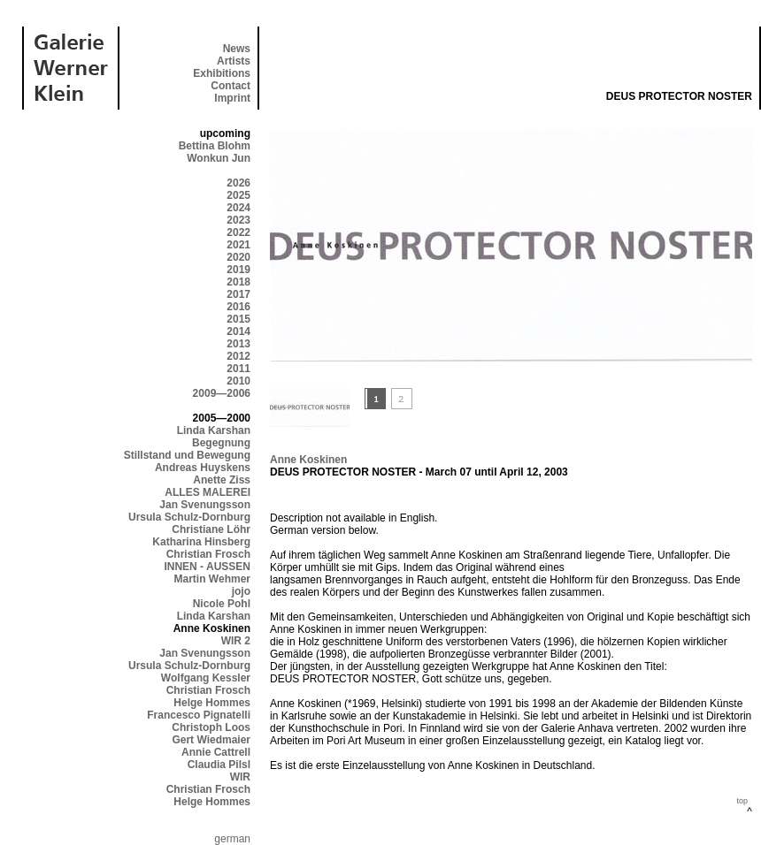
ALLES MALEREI (207, 492)
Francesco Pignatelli (198, 715)
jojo (241, 591)
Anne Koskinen (308, 459)
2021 (238, 245)
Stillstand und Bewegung (187, 455)
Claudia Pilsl (219, 764)
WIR (240, 777)
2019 (238, 269)
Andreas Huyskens (202, 467)
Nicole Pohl (221, 604)
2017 (238, 294)
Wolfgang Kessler (205, 678)
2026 (238, 183)
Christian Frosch (208, 554)
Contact (230, 86)
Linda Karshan (213, 430)
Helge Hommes (211, 703)
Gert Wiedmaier (211, 740)
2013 (238, 344)
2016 (238, 307)
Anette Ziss (221, 480)
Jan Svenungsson (204, 505)
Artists (233, 61)
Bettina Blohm (214, 146)
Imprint (232, 98)
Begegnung (221, 443)
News (236, 48)
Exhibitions (221, 73)
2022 (238, 232)
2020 (238, 257)
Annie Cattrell (215, 752)
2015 (238, 319)
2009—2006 (221, 393)
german (232, 839)
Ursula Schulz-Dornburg (189, 517)
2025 (238, 195)
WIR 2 (235, 641)
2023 (238, 220)
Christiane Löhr (211, 529)
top (742, 800)
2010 (238, 381)
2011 (238, 368)
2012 (238, 356)
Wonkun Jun (218, 158)
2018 (238, 282)
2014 (238, 331)
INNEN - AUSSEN (207, 566)
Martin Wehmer (212, 579)
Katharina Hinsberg (201, 542)
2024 (238, 208)
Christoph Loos (211, 727)
